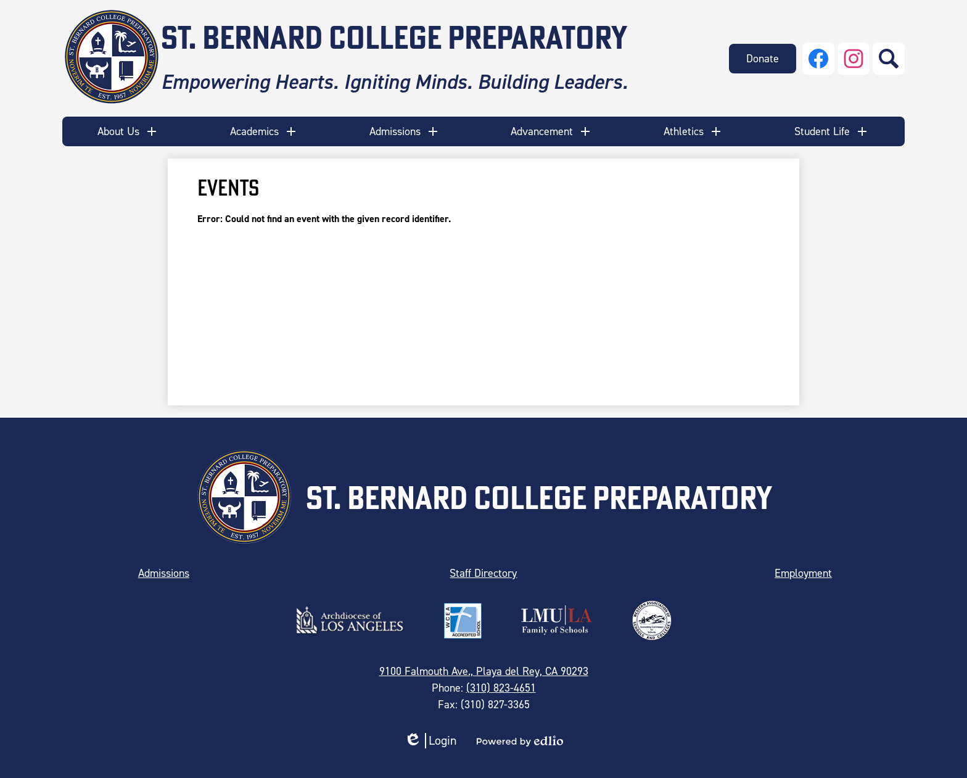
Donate (762, 58)
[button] (128, 131)
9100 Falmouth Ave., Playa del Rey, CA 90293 (483, 671)
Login (430, 740)
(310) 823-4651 (501, 688)
